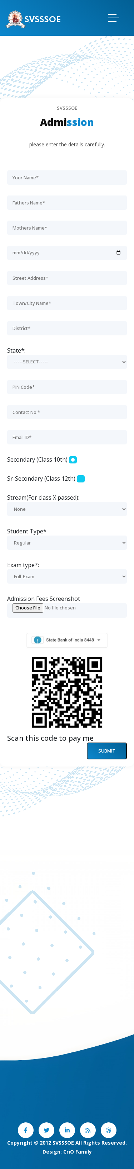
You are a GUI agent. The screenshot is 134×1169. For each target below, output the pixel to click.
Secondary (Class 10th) (37, 459)
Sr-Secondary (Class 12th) (41, 478)
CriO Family (77, 1151)
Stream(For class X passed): (43, 497)
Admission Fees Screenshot (43, 599)
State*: (16, 350)
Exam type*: (23, 565)
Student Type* (26, 531)
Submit (106, 751)
